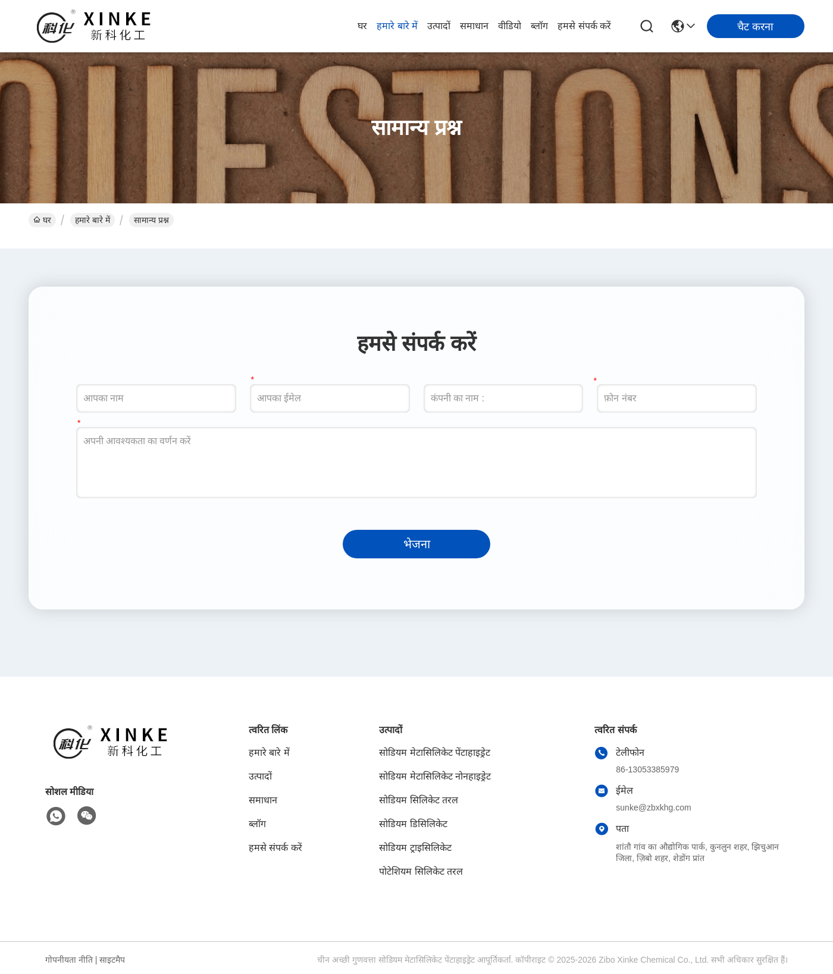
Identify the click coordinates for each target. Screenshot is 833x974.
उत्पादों (438, 26)
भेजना (416, 544)
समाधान (474, 26)
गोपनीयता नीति (69, 959)
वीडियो (509, 26)
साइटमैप (112, 959)
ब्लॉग (539, 26)
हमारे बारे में (397, 26)
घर (362, 26)
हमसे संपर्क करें (584, 26)
